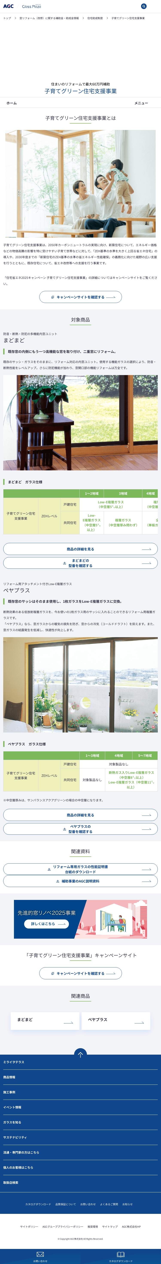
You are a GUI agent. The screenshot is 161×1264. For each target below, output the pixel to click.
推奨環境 (93, 1226)
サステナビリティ (15, 1137)
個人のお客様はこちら (18, 1167)
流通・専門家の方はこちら (21, 1152)
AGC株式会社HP (131, 1226)
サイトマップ (110, 1226)
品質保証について (65, 1204)
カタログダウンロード (38, 1204)
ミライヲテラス (13, 1062)
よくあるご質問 (109, 1204)
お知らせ (127, 1204)
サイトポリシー (29, 1226)
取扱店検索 (10, 1182)
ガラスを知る (12, 1122)
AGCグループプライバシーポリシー (63, 1226)
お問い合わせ (88, 1204)
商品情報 (9, 1077)
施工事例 (9, 1092)
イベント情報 (12, 1107)
